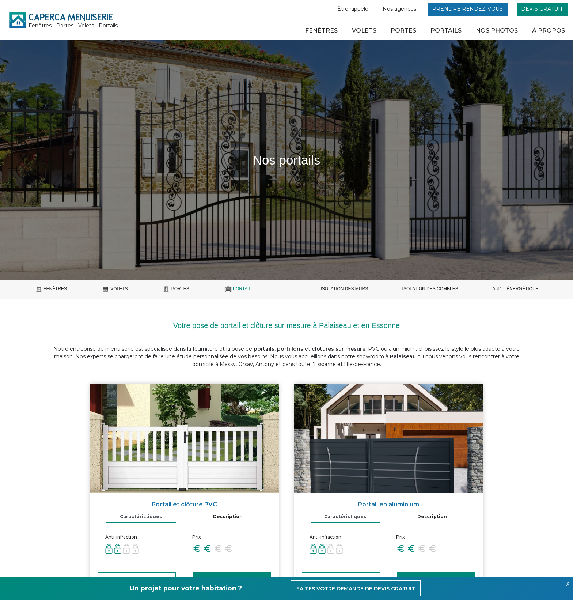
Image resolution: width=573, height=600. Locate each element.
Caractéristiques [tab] (141, 516)
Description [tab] (228, 516)
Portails (446, 30)
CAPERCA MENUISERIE (73, 20)
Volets (364, 30)
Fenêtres (321, 30)
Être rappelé (352, 8)
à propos (548, 30)
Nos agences (399, 8)
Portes (403, 30)
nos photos (497, 30)
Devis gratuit (542, 8)
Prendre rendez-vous (467, 8)
